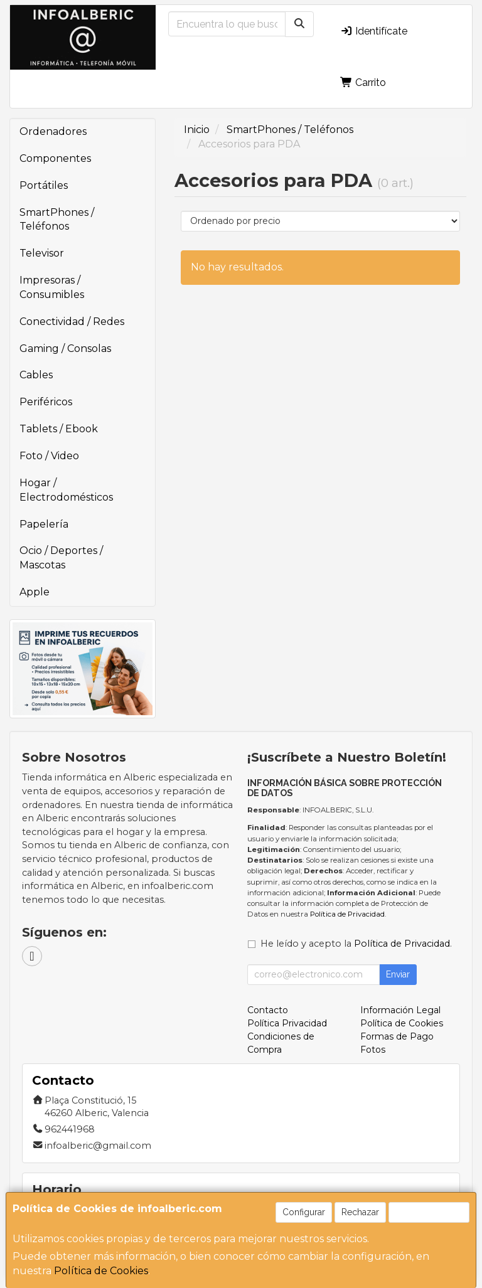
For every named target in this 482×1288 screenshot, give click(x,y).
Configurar (303, 1212)
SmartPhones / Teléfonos (56, 219)
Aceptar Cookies (429, 1212)
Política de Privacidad (347, 914)
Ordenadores (53, 131)
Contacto (267, 1010)
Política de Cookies (101, 1271)
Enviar (398, 974)
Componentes (55, 158)
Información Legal (400, 1010)
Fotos (372, 1049)
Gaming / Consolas (65, 348)
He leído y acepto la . (356, 943)
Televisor (41, 253)
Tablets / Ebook (58, 429)
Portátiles (43, 185)
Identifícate (373, 31)
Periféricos (45, 402)
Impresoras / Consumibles (51, 287)
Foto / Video (49, 456)
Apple (34, 592)
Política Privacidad (287, 1023)
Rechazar (360, 1212)
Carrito (363, 82)
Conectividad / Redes (71, 321)
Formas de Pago (397, 1036)
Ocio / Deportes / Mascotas (61, 558)
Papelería (43, 524)
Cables (36, 375)
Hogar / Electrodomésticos (66, 490)
